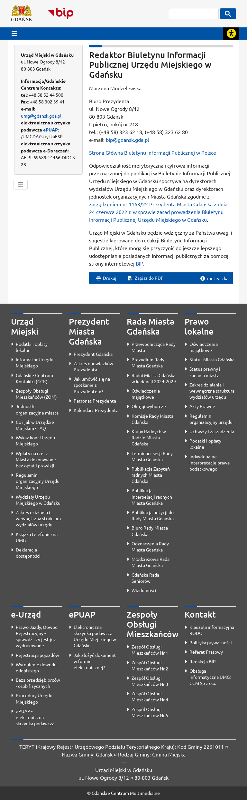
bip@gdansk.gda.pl (127, 139)
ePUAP (50, 129)
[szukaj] (194, 13)
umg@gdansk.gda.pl (41, 116)
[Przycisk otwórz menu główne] (14, 33)
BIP (139, 263)
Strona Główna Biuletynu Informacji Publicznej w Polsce (152, 152)
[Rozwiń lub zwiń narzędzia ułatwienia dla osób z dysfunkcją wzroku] (231, 33)
